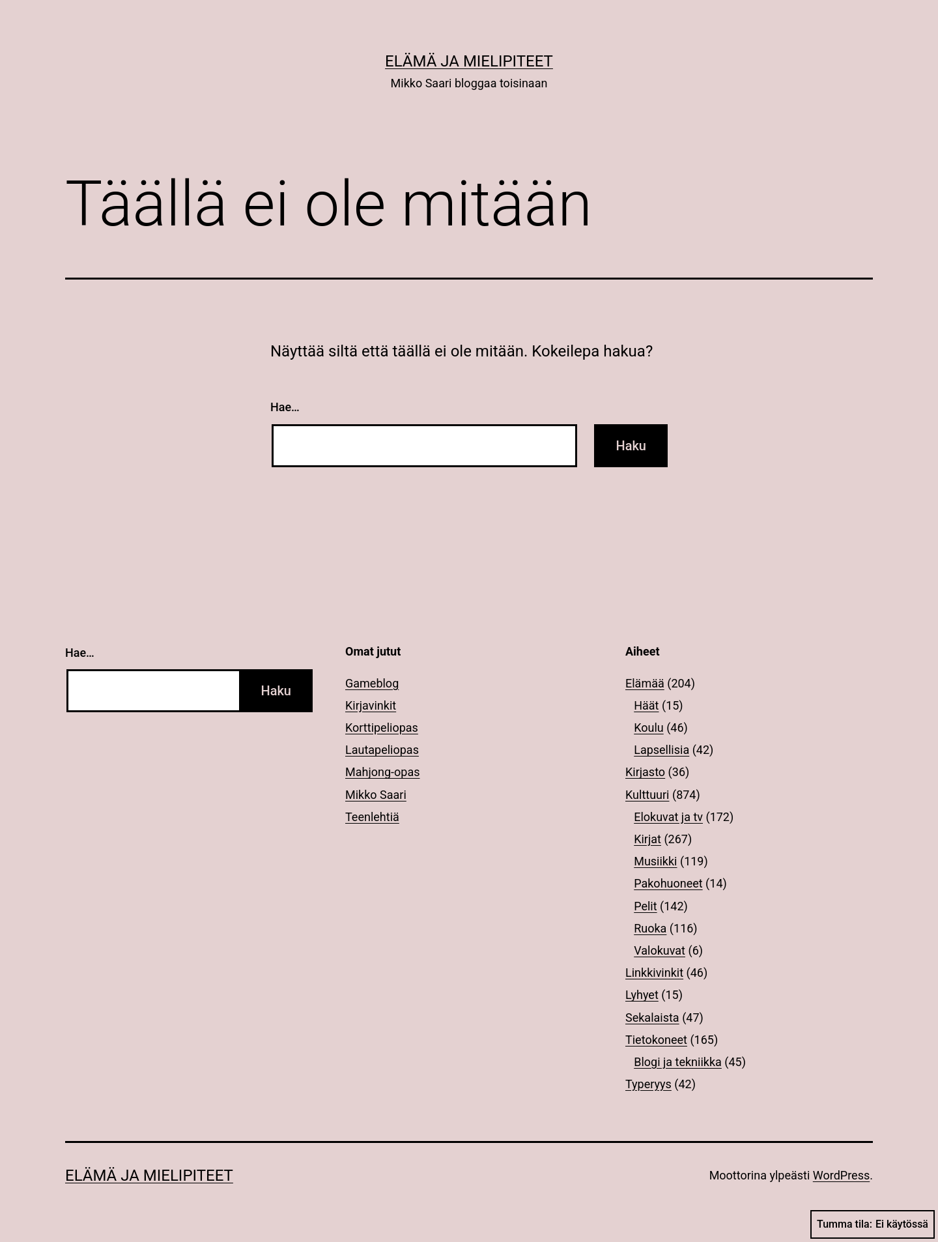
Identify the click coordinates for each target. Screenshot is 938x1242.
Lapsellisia (661, 750)
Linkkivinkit (654, 972)
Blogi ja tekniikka (678, 1062)
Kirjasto (645, 772)
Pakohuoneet (668, 883)
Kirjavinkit (370, 705)
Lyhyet (642, 995)
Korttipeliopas (381, 727)
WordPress (841, 1175)
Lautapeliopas (382, 750)
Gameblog (372, 683)
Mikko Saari (375, 795)
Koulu (649, 727)
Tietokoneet (656, 1040)
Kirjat (647, 839)
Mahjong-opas (382, 772)
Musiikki (655, 861)
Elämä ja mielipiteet (469, 61)
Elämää (644, 683)
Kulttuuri (647, 795)
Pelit (645, 906)
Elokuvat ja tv (668, 817)
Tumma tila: (872, 1224)
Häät (646, 705)
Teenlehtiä (372, 817)
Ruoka (650, 928)
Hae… (285, 407)
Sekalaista (652, 1017)
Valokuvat (659, 950)
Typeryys (648, 1084)
